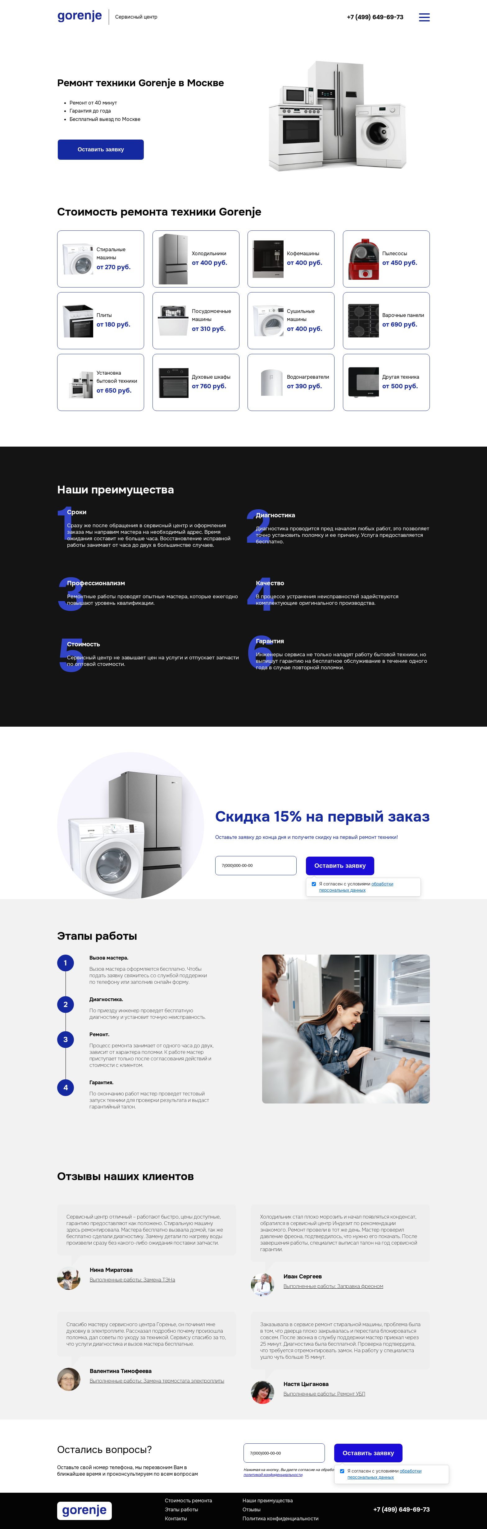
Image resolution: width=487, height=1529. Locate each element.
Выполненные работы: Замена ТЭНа (132, 1280)
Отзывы (252, 1509)
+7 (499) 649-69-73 (375, 17)
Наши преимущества (268, 1500)
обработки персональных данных (356, 887)
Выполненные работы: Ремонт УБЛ (324, 1394)
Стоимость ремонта (188, 1500)
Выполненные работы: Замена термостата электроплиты (157, 1381)
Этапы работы (181, 1509)
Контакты (176, 1518)
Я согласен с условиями (356, 887)
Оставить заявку (101, 149)
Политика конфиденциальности (281, 1518)
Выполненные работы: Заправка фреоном (333, 1286)
